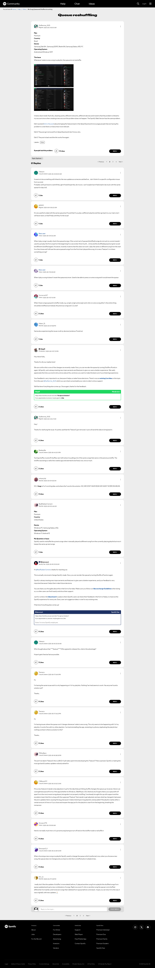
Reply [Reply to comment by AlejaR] (115, 407)
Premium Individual (102, 930)
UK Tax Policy (91, 964)
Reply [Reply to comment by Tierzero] (115, 702)
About (33, 930)
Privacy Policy (32, 964)
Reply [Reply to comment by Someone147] (115, 314)
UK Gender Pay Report (104, 964)
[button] (120, 26)
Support (77, 930)
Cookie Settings (44, 964)
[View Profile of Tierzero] (41, 672)
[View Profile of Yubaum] (41, 172)
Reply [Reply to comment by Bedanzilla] (115, 469)
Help (62, 3)
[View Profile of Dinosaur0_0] (43, 848)
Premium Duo (101, 934)
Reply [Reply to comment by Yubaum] (115, 195)
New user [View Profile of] (42, 233)
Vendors (56, 948)
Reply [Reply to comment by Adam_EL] (115, 339)
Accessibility (65, 964)
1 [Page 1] (106, 162)
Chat (77, 3)
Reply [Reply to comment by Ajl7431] (115, 224)
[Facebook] (148, 927)
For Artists (56, 930)
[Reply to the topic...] (73, 909)
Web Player (79, 934)
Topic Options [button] (36, 158)
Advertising (57, 939)
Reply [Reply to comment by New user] (115, 260)
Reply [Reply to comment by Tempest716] (115, 839)
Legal (6, 964)
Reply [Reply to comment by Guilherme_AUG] (115, 151)
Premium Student (102, 943)
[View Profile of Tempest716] (43, 823)
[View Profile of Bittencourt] (45, 562)
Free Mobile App (80, 939)
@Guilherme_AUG (49, 381)
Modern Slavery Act (78, 964)
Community (11, 3)
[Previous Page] (100, 162)
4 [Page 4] (116, 162)
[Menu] (150, 3)
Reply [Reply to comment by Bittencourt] (115, 632)
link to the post (49, 124)
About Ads (55, 964)
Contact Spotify (80, 943)
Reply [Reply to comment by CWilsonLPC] (115, 813)
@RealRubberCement (43, 570)
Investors (56, 943)
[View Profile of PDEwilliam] (42, 753)
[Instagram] (135, 927)
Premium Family (101, 939)
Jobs (33, 934)
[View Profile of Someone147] (43, 295)
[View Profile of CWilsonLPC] (43, 781)
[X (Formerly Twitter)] (141, 927)
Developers (57, 934)
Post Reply (115, 909)
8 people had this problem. (43, 150)
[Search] (138, 3)
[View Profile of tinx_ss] (41, 877)
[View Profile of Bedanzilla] (42, 450)
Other (24, 9)
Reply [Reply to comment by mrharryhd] (115, 494)
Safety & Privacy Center (18, 964)
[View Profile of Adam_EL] (42, 323)
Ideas (92, 3)
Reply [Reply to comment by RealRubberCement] (115, 552)
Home (14, 9)
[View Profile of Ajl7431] (41, 205)
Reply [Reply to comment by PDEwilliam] (115, 772)
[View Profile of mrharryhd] (42, 478)
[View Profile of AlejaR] (42, 349)
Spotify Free (100, 948)
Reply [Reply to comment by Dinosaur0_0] (115, 867)
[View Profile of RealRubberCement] (45, 504)
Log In (144, 4)
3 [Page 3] (112, 162)
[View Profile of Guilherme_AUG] (44, 25)
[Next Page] (121, 162)
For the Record (36, 939)
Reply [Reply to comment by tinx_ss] (115, 901)
